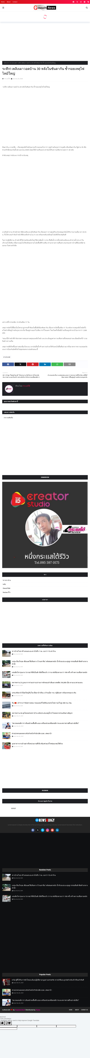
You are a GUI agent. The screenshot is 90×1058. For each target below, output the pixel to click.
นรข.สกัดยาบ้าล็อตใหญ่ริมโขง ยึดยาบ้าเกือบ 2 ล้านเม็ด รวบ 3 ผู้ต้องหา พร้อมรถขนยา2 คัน (44, 693)
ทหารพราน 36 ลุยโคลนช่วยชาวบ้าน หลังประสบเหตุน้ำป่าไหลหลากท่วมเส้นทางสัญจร (42, 713)
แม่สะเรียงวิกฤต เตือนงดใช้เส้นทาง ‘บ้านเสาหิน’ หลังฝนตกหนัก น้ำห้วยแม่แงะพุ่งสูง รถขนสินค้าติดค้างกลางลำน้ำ (50, 662)
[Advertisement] (45, 40)
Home (3, 2)
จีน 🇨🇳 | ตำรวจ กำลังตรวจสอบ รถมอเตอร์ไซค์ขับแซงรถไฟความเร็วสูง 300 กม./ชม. (42, 703)
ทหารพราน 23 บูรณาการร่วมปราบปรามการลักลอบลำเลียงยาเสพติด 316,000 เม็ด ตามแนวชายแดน (47, 683)
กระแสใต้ (7, 79)
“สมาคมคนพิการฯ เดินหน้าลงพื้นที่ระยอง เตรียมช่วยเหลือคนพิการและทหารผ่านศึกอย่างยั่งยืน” (45, 723)
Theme (38, 1010)
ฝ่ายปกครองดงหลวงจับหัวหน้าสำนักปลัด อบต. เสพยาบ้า (32, 733)
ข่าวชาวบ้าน (7, 580)
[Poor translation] (8, 1023)
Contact (15, 2)
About (8, 2)
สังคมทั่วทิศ (6, 588)
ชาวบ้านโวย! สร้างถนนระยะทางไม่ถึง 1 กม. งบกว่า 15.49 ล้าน (34, 651)
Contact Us (84, 1010)
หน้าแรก (6, 63)
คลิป (4, 584)
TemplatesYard (20, 1010)
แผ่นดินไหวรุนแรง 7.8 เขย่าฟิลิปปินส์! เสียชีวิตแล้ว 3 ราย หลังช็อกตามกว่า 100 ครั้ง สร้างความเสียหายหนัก (49, 672)
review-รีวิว (6, 592)
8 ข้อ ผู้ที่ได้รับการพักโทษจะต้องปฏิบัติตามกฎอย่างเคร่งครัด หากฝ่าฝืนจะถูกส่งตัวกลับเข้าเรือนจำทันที (48, 980)
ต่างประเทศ (13, 63)
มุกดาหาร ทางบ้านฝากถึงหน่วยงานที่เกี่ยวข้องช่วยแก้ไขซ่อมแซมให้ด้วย (37, 744)
